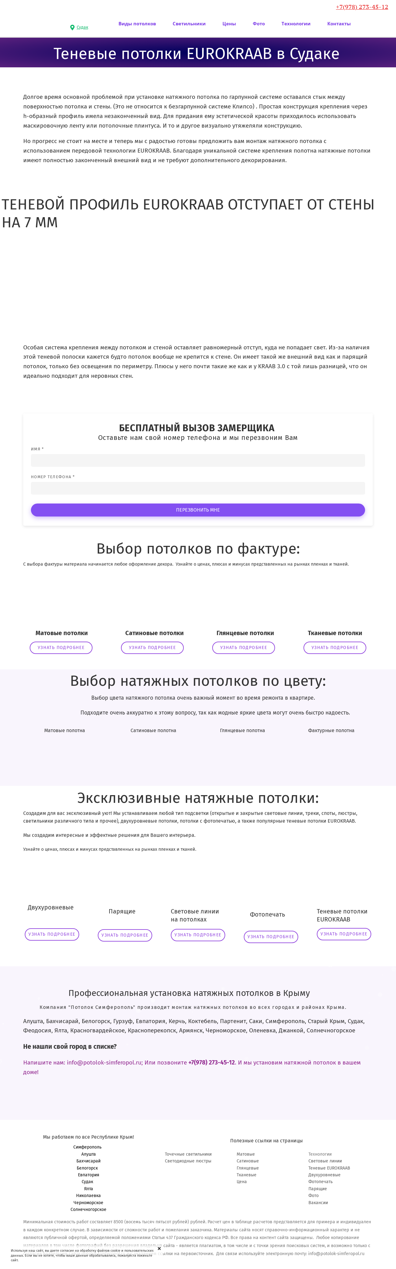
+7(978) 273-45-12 (362, 7)
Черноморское (88, 1202)
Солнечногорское (88, 1209)
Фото (313, 1195)
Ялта (88, 1188)
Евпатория (88, 1175)
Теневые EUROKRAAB (329, 1168)
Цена (242, 1181)
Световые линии (325, 1161)
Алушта (88, 1154)
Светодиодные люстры (188, 1161)
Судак (89, 1181)
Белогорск (88, 1168)
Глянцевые (248, 1168)
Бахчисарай (88, 1161)
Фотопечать (320, 1181)
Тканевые (246, 1175)
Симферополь (88, 1147)
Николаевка (88, 1195)
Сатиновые (248, 1161)
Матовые (246, 1154)
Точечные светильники (188, 1154)
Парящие (317, 1188)
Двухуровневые (324, 1175)
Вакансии (318, 1202)
